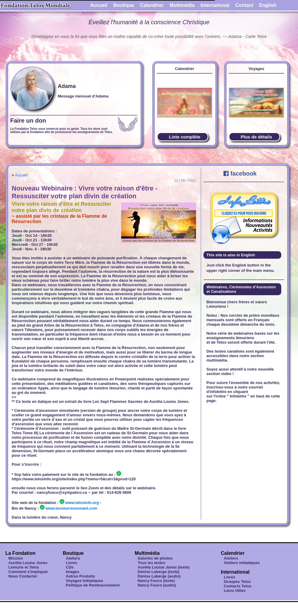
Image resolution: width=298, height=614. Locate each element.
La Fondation (20, 553)
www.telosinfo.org (82, 502)
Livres (71, 562)
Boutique (123, 5)
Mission (15, 558)
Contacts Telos (237, 586)
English (267, 5)
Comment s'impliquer (28, 571)
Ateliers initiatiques (242, 562)
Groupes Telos (237, 581)
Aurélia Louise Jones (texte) (163, 567)
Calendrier (152, 5)
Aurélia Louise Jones (28, 562)
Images (72, 571)
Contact (244, 5)
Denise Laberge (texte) (158, 571)
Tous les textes (151, 562)
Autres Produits (80, 576)
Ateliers (73, 558)
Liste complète (184, 136)
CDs (70, 567)
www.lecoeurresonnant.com (71, 508)
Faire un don (28, 120)
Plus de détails (256, 136)
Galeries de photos (155, 558)
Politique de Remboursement (93, 585)
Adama (67, 86)
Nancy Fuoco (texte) (156, 580)
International (215, 5)
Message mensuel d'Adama (83, 96)
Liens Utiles (235, 590)
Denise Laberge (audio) (159, 576)
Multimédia (182, 5)
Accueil (98, 5)
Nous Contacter (22, 576)
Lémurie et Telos (23, 567)
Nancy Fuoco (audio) (157, 585)
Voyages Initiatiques (84, 580)
